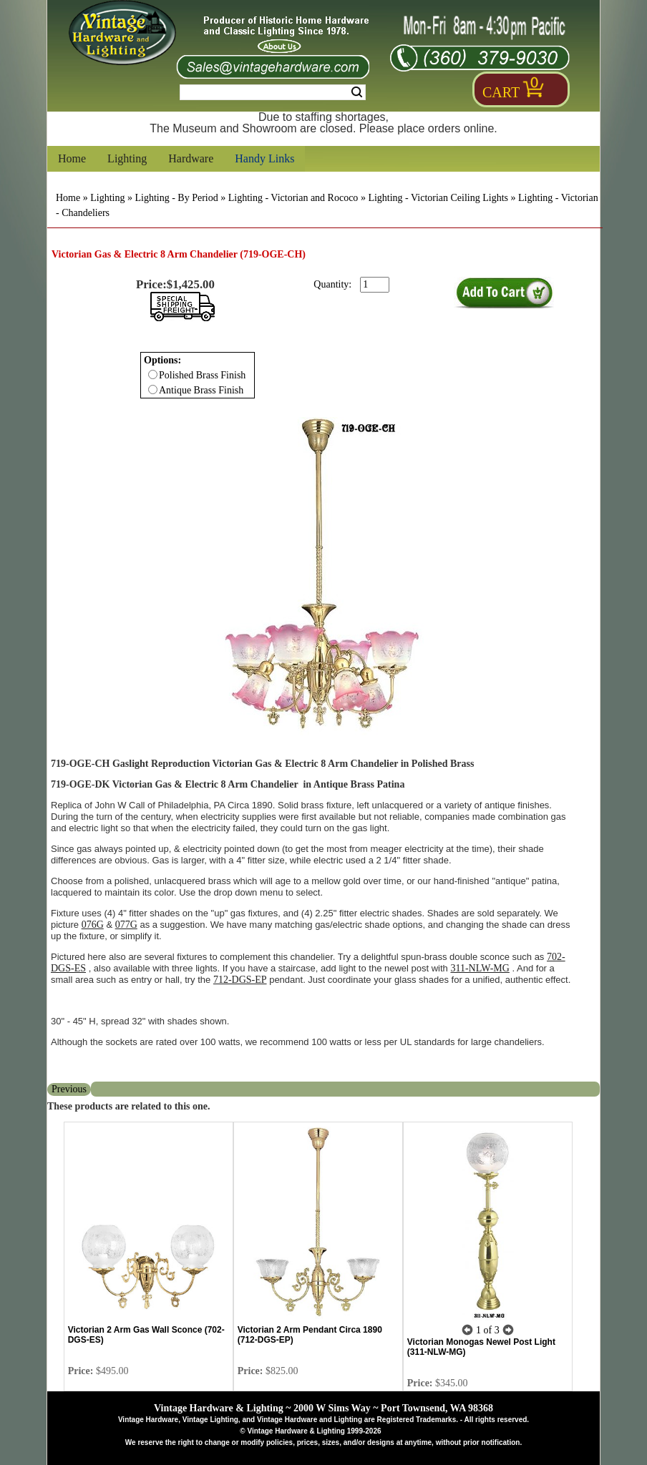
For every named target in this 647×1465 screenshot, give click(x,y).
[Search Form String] (273, 92)
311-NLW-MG (479, 968)
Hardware (190, 158)
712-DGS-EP (240, 979)
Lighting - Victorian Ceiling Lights (438, 197)
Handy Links (264, 158)
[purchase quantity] (374, 285)
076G (93, 924)
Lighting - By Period (176, 197)
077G (126, 924)
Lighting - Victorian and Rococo (293, 197)
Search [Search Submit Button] (357, 92)
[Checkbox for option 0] (152, 374)
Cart (501, 92)
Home (72, 158)
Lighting (127, 158)
